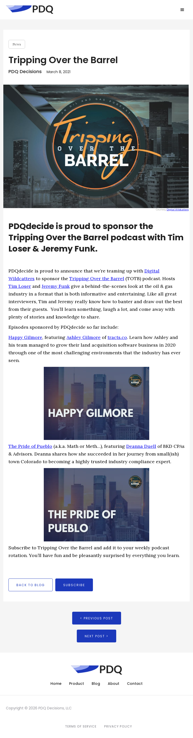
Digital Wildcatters (178, 209)
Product (76, 683)
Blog (96, 683)
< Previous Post (96, 618)
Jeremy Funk (56, 286)
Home (55, 683)
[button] (182, 9)
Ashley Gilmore (84, 337)
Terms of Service (81, 726)
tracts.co (117, 337)
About (113, 683)
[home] (28, 9)
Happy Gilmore (25, 337)
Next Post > (96, 636)
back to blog (30, 585)
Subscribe (74, 585)
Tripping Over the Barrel (96, 278)
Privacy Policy (118, 726)
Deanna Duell (141, 446)
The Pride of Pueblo (30, 446)
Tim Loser (19, 286)
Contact (135, 683)
